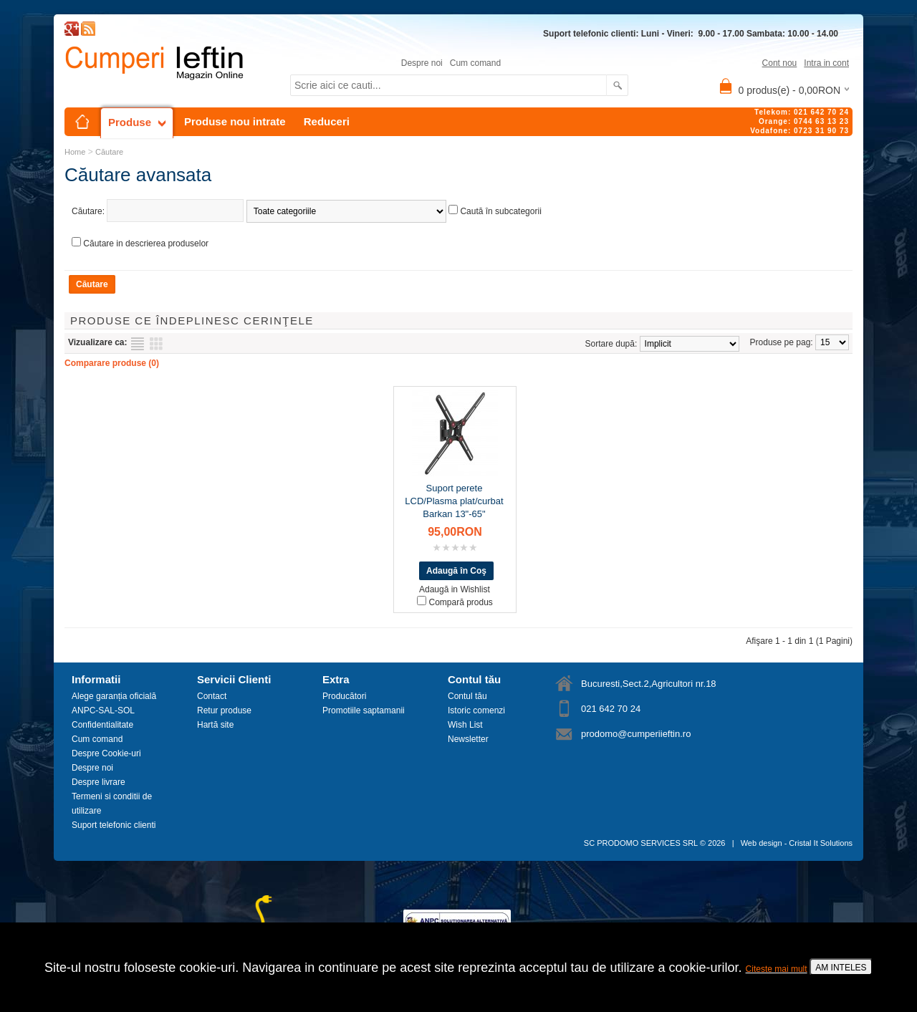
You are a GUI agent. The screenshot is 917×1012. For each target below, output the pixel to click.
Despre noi (422, 63)
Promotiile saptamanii (363, 710)
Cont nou (779, 63)
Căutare (109, 152)
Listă (137, 343)
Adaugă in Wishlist (454, 589)
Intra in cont (826, 63)
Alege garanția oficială (114, 696)
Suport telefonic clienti (113, 825)
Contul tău (467, 696)
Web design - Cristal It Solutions (797, 843)
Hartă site (215, 725)
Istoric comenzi (476, 710)
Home (74, 152)
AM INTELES (840, 968)
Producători (344, 696)
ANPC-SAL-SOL (103, 710)
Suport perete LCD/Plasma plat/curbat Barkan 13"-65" (454, 501)
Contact (211, 696)
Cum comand (475, 63)
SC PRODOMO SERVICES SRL (641, 843)
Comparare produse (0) (111, 363)
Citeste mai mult (776, 969)
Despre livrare (98, 782)
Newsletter (468, 739)
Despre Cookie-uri (106, 753)
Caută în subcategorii (500, 211)
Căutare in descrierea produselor (145, 243)
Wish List (465, 725)
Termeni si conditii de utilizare (112, 803)
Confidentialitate (102, 725)
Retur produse (224, 710)
